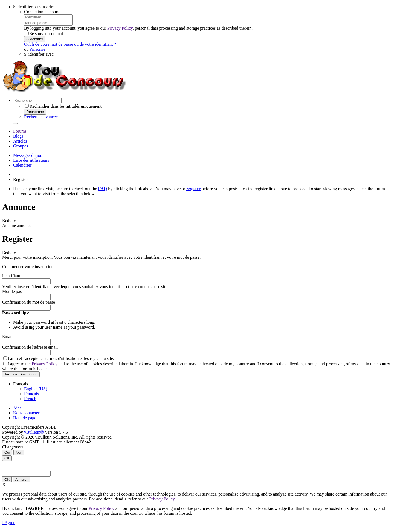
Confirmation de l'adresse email (30, 347)
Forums (20, 131)
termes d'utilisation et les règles (72, 358)
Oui (7, 452)
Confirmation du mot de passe (28, 302)
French (30, 398)
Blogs (18, 136)
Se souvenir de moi (44, 33)
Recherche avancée (41, 117)
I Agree (8, 525)
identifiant (11, 276)
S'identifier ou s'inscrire (34, 6)
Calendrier (22, 165)
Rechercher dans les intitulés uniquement (63, 106)
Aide (17, 408)
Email (7, 336)
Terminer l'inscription (20, 374)
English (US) (35, 388)
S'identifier (34, 39)
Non (19, 452)
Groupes (20, 146)
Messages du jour (28, 155)
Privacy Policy (120, 28)
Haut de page (24, 418)
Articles (20, 141)
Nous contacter (26, 413)
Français (31, 393)
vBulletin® (34, 432)
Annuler (21, 482)
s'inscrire (37, 49)
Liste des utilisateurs (31, 160)
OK (7, 458)
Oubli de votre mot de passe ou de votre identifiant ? (70, 44)
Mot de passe (13, 291)
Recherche (35, 112)
